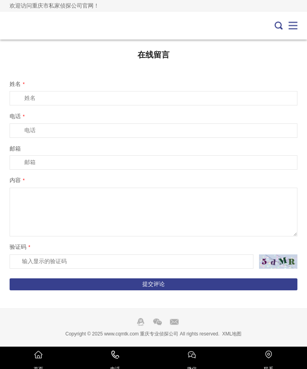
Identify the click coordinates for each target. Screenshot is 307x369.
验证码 (20, 247)
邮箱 (15, 148)
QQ (140, 321)
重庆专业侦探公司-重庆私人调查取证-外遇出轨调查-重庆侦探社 (36, 26)
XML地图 (232, 334)
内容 (17, 180)
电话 (17, 116)
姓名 (17, 84)
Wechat (157, 321)
